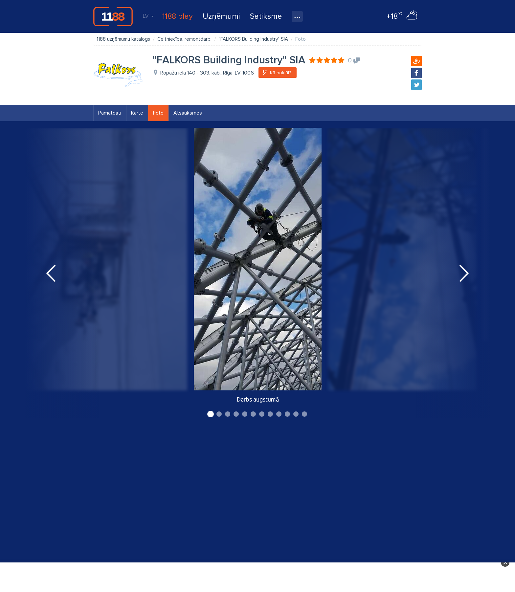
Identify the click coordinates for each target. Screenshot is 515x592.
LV (148, 15)
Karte (137, 113)
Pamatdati (109, 113)
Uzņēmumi (221, 16)
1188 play (177, 16)
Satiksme (266, 16)
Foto (158, 113)
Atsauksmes (187, 113)
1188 (113, 16)
